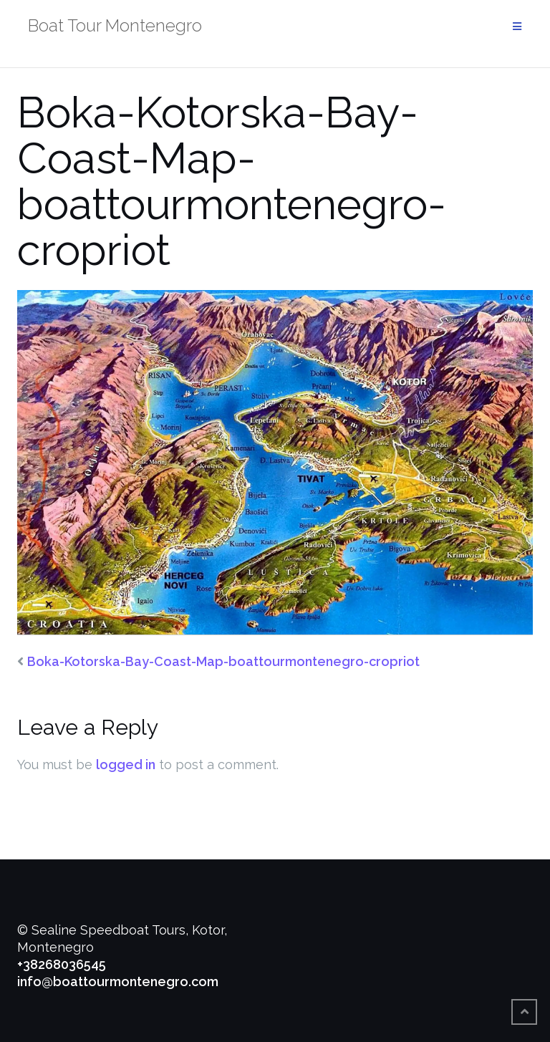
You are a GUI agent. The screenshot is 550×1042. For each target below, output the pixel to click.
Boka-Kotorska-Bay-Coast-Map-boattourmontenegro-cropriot (223, 661)
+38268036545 (61, 964)
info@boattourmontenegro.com (117, 981)
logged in (125, 764)
